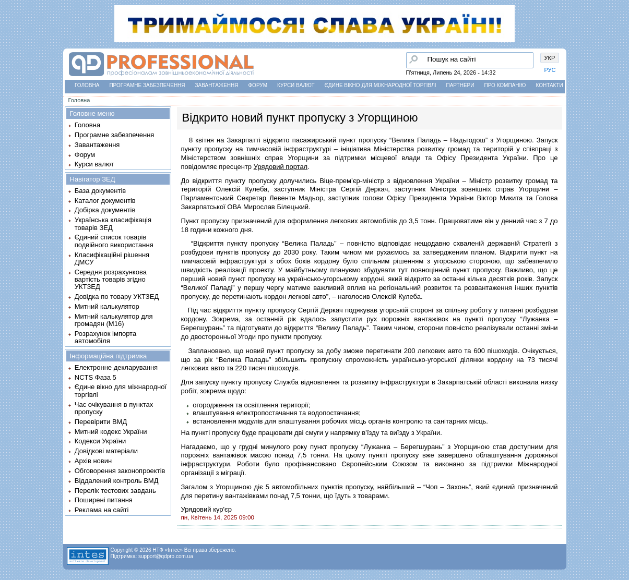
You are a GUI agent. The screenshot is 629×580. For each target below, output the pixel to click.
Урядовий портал (281, 167)
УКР (549, 58)
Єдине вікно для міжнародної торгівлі (380, 85)
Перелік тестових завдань (115, 490)
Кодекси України (100, 441)
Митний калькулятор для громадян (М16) (114, 320)
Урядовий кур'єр (206, 509)
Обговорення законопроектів (120, 471)
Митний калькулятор (107, 306)
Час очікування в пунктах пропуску (114, 408)
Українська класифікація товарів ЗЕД (113, 223)
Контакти (549, 85)
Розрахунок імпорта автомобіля (105, 337)
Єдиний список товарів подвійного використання (114, 240)
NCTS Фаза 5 (95, 377)
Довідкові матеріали (106, 451)
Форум (258, 85)
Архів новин (93, 461)
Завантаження (217, 85)
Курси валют (295, 85)
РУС (550, 70)
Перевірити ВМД (101, 422)
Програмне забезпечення (147, 85)
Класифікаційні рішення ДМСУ (112, 258)
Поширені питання (104, 500)
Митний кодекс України (111, 432)
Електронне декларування (116, 367)
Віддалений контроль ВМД (117, 481)
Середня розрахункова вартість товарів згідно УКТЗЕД (111, 279)
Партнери (460, 85)
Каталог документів (105, 200)
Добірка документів (105, 210)
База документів (100, 191)
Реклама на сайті (102, 510)
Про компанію (505, 85)
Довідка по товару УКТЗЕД (117, 296)
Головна (87, 85)
